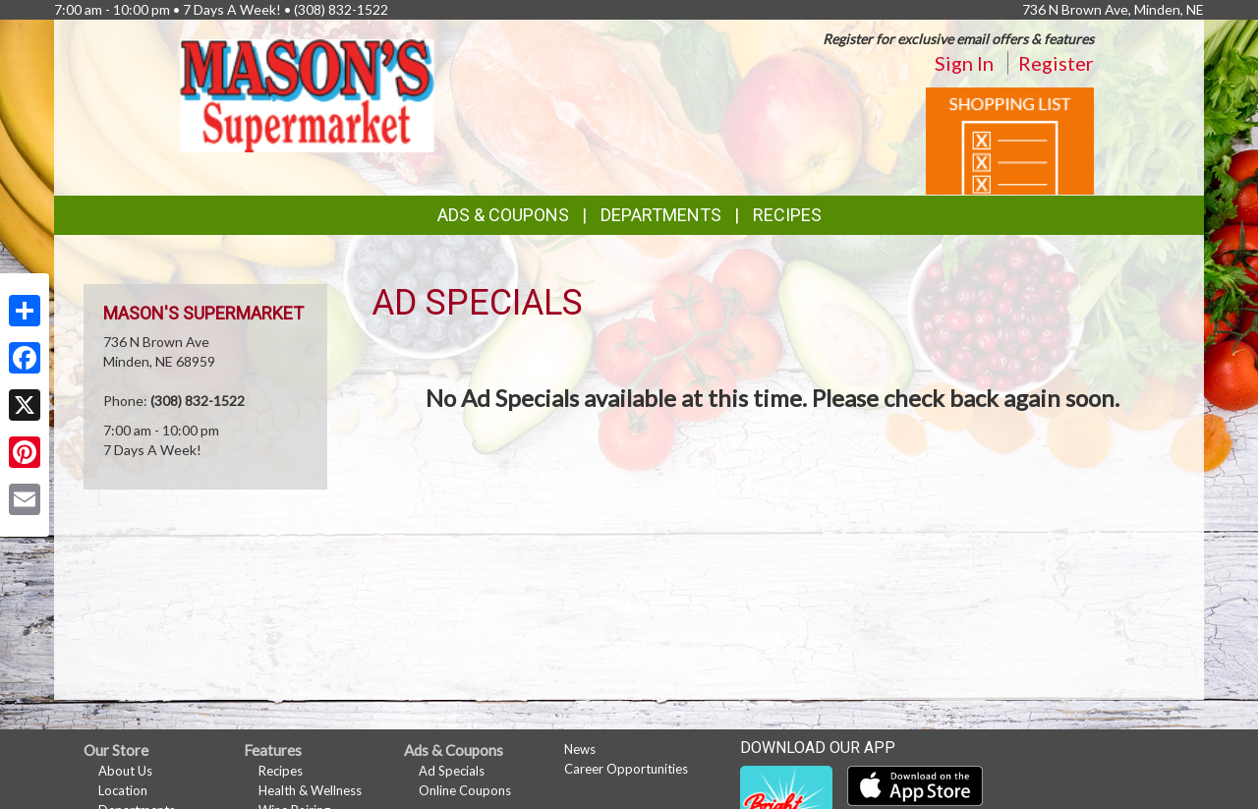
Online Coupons (465, 790)
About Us (125, 771)
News (580, 749)
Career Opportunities (626, 769)
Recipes (787, 214)
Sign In (964, 63)
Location (122, 790)
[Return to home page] (307, 94)
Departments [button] (660, 214)
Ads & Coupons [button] (503, 214)
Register (1056, 63)
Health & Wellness (310, 790)
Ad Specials (452, 771)
